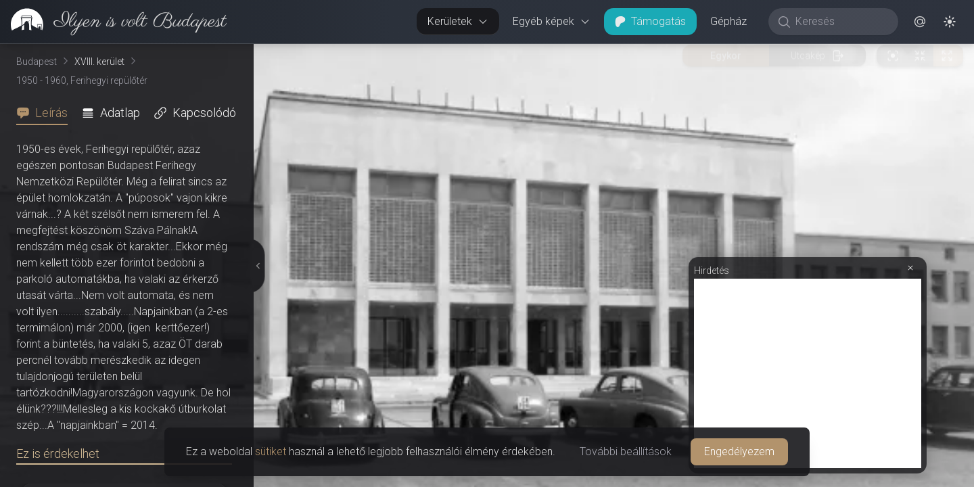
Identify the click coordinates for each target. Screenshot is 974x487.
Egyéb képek (551, 21)
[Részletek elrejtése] (258, 266)
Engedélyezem (739, 451)
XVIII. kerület (99, 61)
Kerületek (457, 21)
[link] (113, 21)
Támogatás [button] (650, 21)
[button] (919, 21)
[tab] (46, 113)
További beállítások (626, 451)
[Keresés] (840, 22)
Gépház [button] (728, 21)
